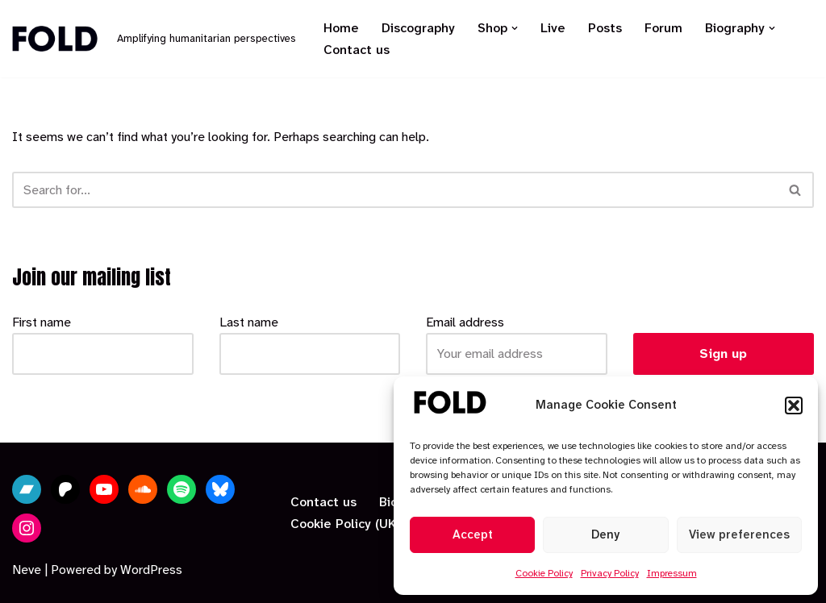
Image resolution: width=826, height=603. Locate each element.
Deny (605, 534)
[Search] (395, 190)
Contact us (356, 49)
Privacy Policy (610, 573)
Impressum (672, 573)
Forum (663, 27)
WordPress (151, 569)
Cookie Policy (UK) (345, 523)
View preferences (739, 534)
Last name (248, 322)
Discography (418, 27)
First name (41, 322)
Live (552, 27)
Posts (605, 27)
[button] (794, 405)
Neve (26, 569)
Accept (473, 534)
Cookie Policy (544, 573)
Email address (465, 322)
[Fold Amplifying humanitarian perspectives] (154, 39)
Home (341, 27)
